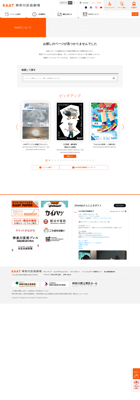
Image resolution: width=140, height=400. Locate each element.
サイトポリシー (75, 272)
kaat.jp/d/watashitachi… (95, 235)
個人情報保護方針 (109, 272)
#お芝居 (85, 245)
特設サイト (70, 156)
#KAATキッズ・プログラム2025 (88, 216)
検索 (136, 14)
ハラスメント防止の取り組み (52, 275)
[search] (119, 14)
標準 (70, 3)
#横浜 (80, 247)
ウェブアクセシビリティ (60, 272)
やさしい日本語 (96, 3)
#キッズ (81, 241)
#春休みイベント (89, 243)
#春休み (81, 243)
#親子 (86, 241)
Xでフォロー (120, 206)
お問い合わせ (67, 275)
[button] (16, 127)
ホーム (4, 34)
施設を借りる (65, 14)
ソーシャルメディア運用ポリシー (92, 272)
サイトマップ (47, 272)
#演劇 (80, 245)
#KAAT (80, 249)
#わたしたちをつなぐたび (102, 218)
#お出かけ (98, 243)
